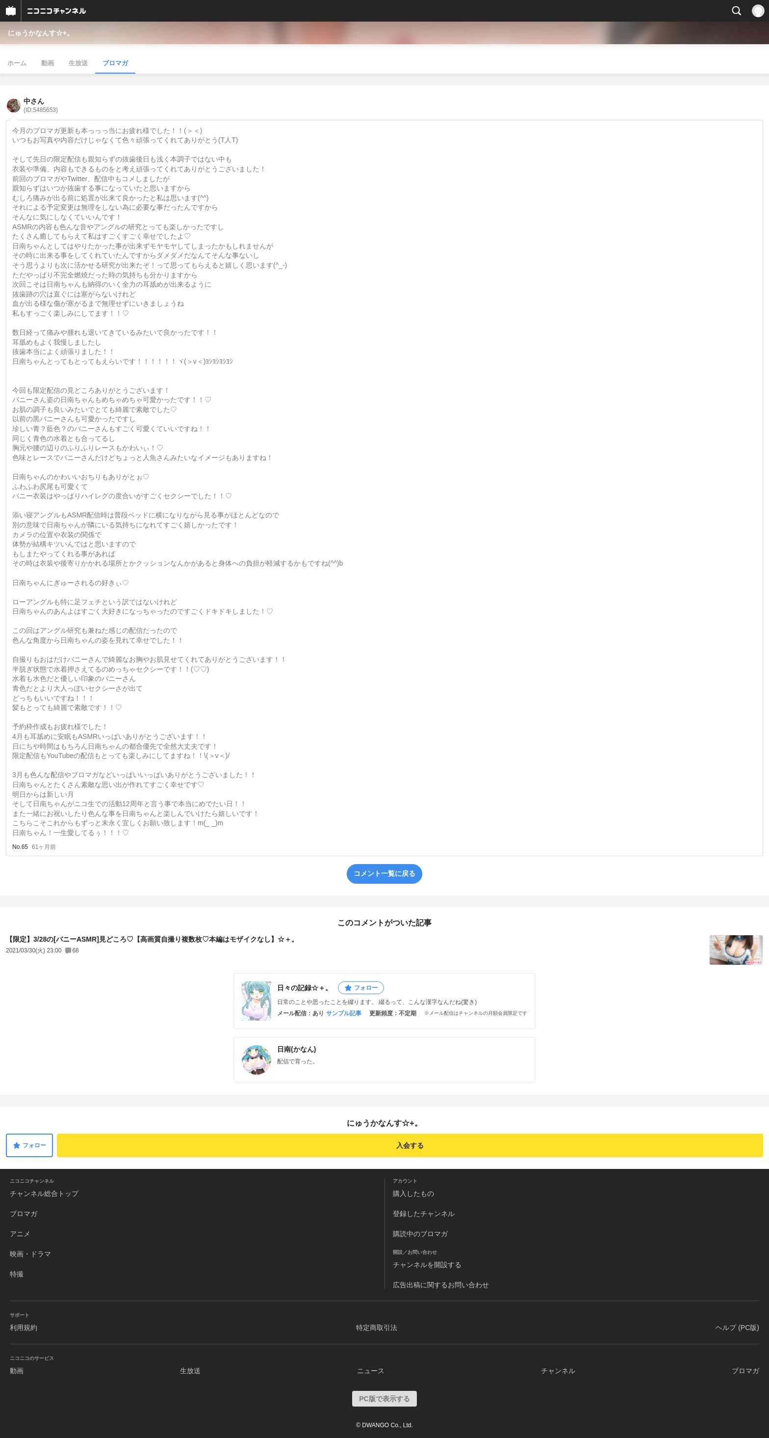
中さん (41, 105)
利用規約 (23, 1327)
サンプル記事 (343, 1013)
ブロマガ (115, 63)
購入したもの (413, 1193)
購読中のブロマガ (420, 1234)
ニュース (370, 1371)
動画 (47, 63)
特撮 (17, 1274)
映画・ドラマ (30, 1254)
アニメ (20, 1234)
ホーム (16, 63)
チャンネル (558, 1371)
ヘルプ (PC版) (737, 1327)
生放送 (78, 63)
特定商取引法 (376, 1327)
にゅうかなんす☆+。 (41, 33)
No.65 (20, 847)
